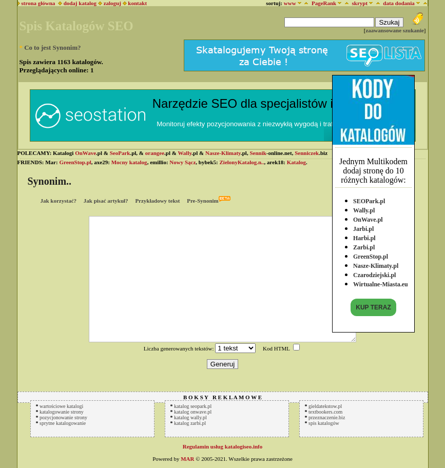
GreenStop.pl (370, 256)
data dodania (398, 3)
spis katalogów (323, 423)
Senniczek (307, 153)
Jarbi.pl (363, 228)
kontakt (137, 3)
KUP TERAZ (373, 306)
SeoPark (120, 153)
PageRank (324, 3)
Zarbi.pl (364, 246)
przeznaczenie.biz (326, 417)
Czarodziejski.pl (374, 274)
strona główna (36, 3)
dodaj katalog (77, 3)
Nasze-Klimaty (223, 153)
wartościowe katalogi (61, 406)
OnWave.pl (368, 219)
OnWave (85, 153)
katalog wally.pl (190, 417)
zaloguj (112, 3)
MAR (187, 459)
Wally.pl (364, 209)
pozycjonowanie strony (63, 417)
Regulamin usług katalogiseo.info (223, 446)
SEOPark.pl (369, 200)
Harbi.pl (364, 237)
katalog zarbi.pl (190, 423)
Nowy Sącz (182, 162)
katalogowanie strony (62, 412)
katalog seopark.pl (192, 406)
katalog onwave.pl (192, 412)
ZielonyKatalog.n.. (242, 162)
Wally (184, 153)
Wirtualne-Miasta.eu (380, 283)
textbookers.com (325, 412)
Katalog (296, 162)
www (290, 3)
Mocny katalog (129, 162)
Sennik (257, 153)
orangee (154, 153)
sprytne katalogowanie (63, 423)
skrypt (359, 3)
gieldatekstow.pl (325, 406)
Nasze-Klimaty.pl (375, 265)
